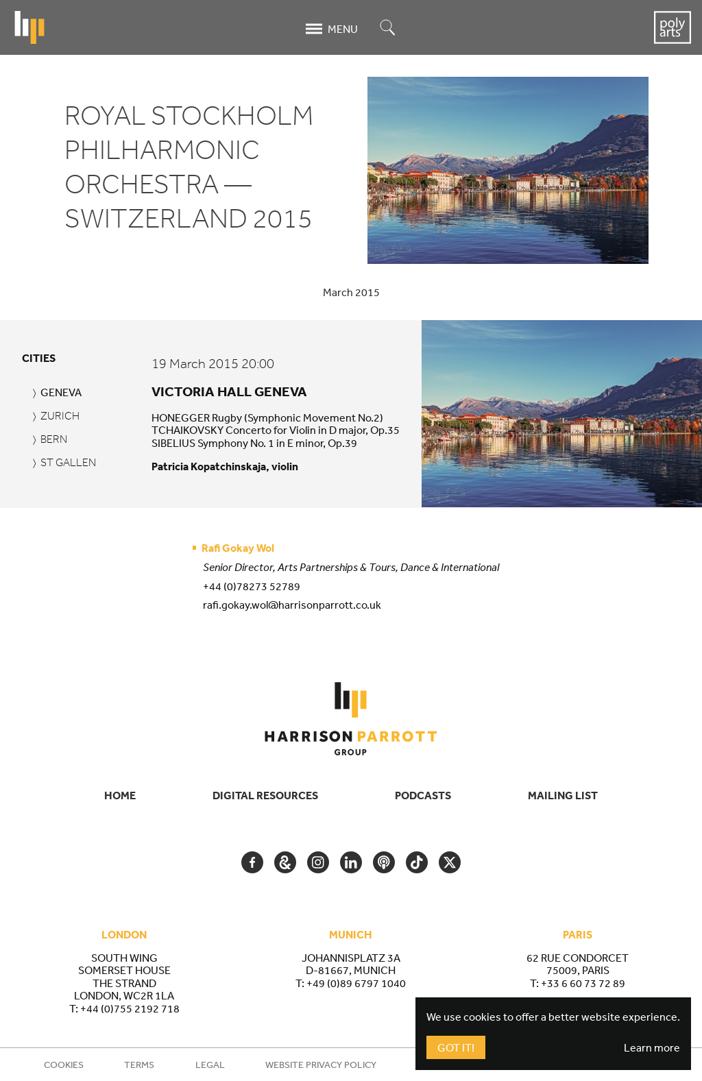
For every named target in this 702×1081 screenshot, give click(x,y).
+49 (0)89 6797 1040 (356, 983)
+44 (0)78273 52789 (251, 586)
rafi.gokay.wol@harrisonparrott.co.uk (292, 604)
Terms (139, 1064)
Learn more (652, 1047)
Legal (210, 1064)
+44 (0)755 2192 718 (130, 1008)
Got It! (455, 1047)
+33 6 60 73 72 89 (583, 983)
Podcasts (423, 795)
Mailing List (563, 795)
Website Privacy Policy (320, 1064)
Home (120, 795)
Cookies (64, 1064)
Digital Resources (265, 795)
